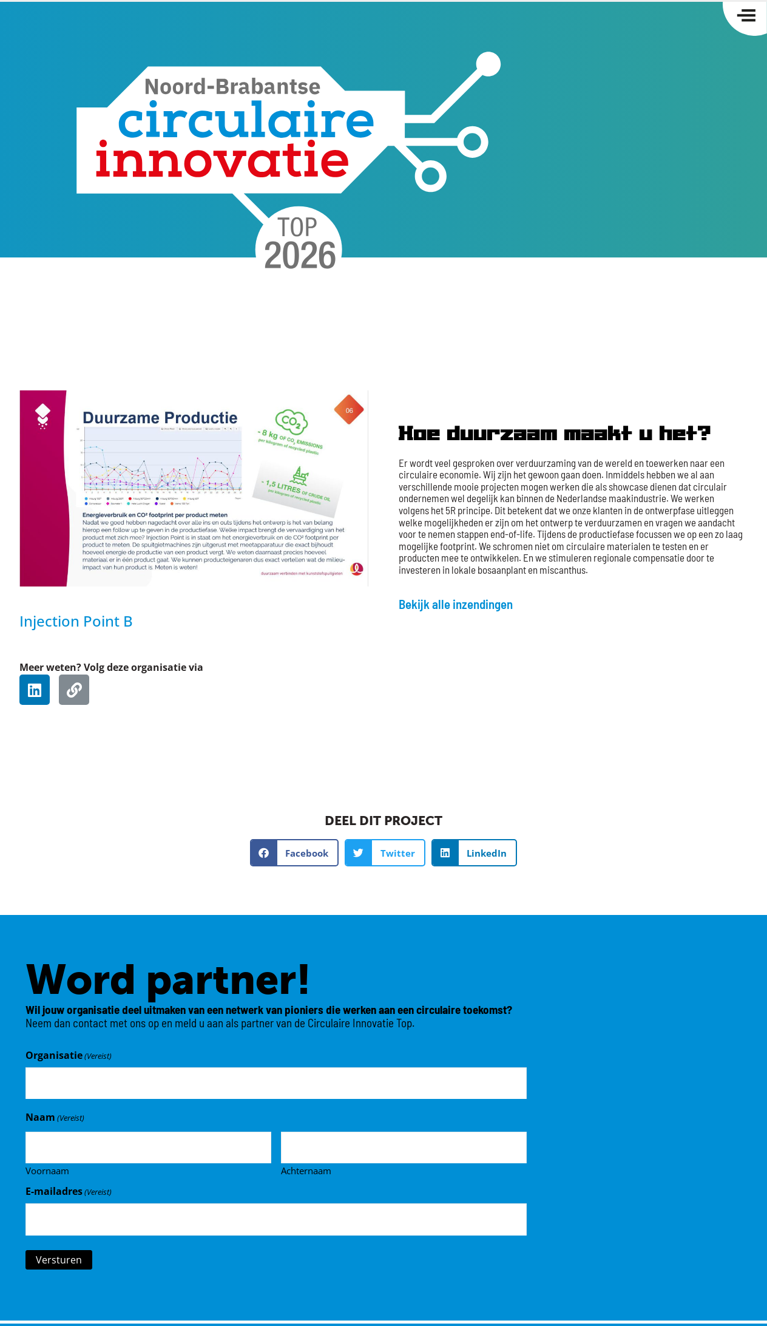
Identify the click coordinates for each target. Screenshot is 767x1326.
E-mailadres (68, 1186)
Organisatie (68, 1055)
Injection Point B (76, 621)
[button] (294, 852)
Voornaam (47, 1164)
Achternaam (306, 1164)
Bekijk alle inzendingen (456, 603)
